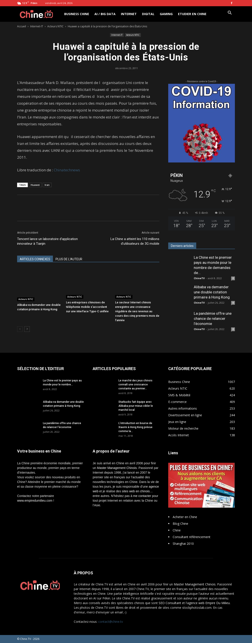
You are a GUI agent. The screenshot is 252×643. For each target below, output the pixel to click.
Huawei (35, 184)
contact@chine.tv (110, 621)
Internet (129, 14)
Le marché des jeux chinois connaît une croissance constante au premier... (135, 384)
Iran (47, 184)
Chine (177, 530)
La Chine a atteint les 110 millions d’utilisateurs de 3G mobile (134, 241)
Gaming (166, 14)
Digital (148, 14)
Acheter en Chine (185, 517)
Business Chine (76, 14)
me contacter (142, 496)
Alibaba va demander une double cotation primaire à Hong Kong (212, 292)
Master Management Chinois (117, 468)
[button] (229, 13)
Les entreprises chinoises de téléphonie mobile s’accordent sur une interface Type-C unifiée (87, 307)
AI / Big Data (105, 14)
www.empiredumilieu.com (34, 500)
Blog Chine (180, 523)
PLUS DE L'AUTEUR (69, 259)
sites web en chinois (136, 491)
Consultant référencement (191, 537)
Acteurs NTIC (55, 26)
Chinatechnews (67, 169)
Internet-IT (36, 26)
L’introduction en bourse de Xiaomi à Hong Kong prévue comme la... (135, 427)
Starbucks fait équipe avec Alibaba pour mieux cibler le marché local (135, 405)
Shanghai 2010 (183, 543)
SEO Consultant (170, 603)
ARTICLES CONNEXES (35, 259)
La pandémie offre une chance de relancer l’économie (213, 318)
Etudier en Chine (192, 14)
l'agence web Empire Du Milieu (208, 603)
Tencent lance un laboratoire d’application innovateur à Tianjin (47, 241)
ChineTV (199, 278)
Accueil (21, 26)
